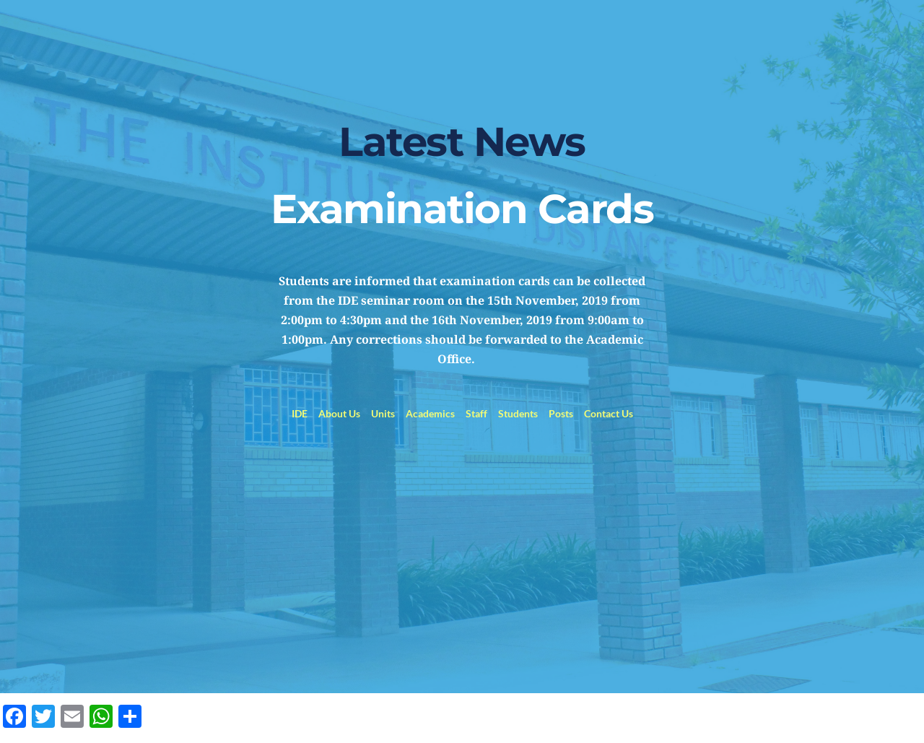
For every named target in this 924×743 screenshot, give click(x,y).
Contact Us (608, 413)
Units (383, 413)
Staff (476, 413)
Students (518, 413)
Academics (430, 413)
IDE (300, 413)
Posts (561, 413)
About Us (339, 413)
